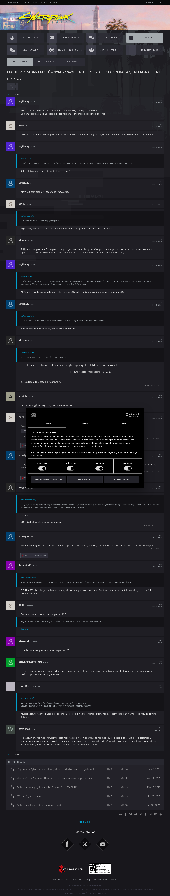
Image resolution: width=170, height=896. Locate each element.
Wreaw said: (26, 277)
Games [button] (24, 2)
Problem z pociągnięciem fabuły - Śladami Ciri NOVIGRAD (48, 787)
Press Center (113, 880)
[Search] (11, 86)
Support (54, 2)
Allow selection (85, 479)
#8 (156, 304)
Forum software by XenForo (85, 893)
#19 (157, 686)
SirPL (22, 125)
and (36, 555)
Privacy (87, 880)
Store (43, 2)
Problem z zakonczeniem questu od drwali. (40, 805)
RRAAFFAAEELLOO (31, 662)
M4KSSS (24, 183)
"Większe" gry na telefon (30, 796)
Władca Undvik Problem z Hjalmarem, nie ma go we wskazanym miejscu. (55, 778)
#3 (156, 146)
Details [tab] (85, 424)
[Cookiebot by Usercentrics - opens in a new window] (127, 415)
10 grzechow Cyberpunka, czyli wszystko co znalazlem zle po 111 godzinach (56, 769)
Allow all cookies (121, 479)
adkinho (24, 396)
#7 (156, 264)
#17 (156, 641)
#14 (156, 537)
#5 (156, 204)
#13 (156, 488)
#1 (156, 102)
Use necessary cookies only (48, 479)
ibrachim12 (26, 565)
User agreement (77, 880)
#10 (156, 397)
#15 (156, 566)
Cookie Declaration (100, 880)
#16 (156, 605)
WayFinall (25, 729)
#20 (156, 729)
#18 (156, 662)
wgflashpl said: (27, 216)
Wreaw (23, 240)
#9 (156, 341)
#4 (156, 183)
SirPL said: (25, 159)
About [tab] (123, 424)
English (85, 822)
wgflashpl (25, 101)
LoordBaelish (27, 686)
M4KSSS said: (27, 353)
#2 (156, 126)
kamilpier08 (26, 536)
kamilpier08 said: (28, 500)
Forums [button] (12, 2)
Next (16, 94)
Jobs (35, 2)
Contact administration (60, 880)
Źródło (25, 629)
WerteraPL (25, 641)
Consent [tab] (47, 424)
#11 (156, 417)
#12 (156, 456)
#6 (156, 240)
